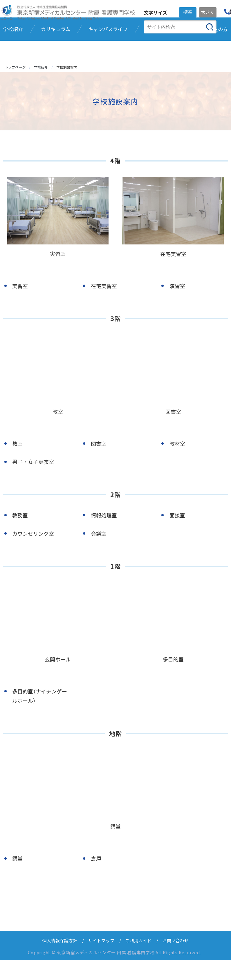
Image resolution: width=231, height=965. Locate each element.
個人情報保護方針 (59, 945)
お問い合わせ (176, 945)
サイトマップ (101, 945)
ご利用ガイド (138, 945)
